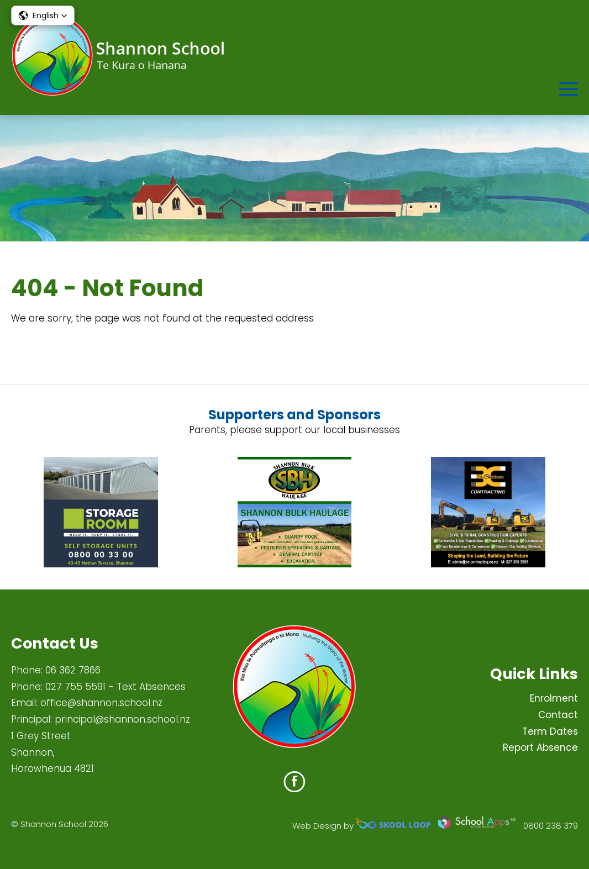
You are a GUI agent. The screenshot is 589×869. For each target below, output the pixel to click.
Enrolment (554, 698)
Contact (558, 714)
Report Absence (540, 747)
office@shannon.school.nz (101, 702)
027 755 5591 (75, 686)
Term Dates (550, 731)
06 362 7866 (73, 670)
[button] (42, 15)
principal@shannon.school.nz (122, 719)
